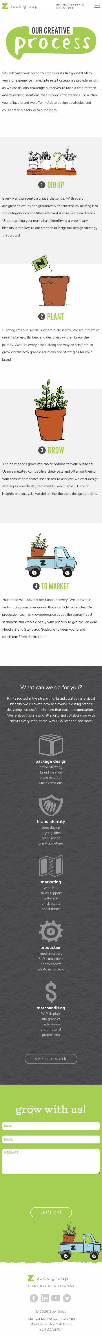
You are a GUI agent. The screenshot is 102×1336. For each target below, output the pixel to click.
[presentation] (35, 1188)
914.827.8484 (51, 1329)
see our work (51, 1059)
